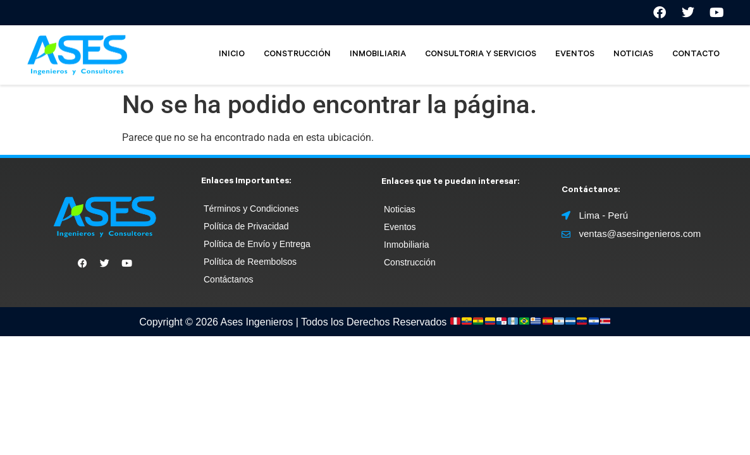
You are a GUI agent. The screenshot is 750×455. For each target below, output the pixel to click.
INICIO (232, 54)
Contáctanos (229, 279)
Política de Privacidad (246, 226)
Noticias (399, 209)
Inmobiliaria (406, 245)
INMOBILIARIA (378, 54)
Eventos (400, 227)
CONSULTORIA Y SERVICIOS (480, 54)
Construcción (410, 262)
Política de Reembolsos (250, 262)
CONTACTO (696, 54)
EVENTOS (574, 54)
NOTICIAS (633, 54)
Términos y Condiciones (251, 208)
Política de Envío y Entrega (257, 244)
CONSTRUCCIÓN (297, 54)
